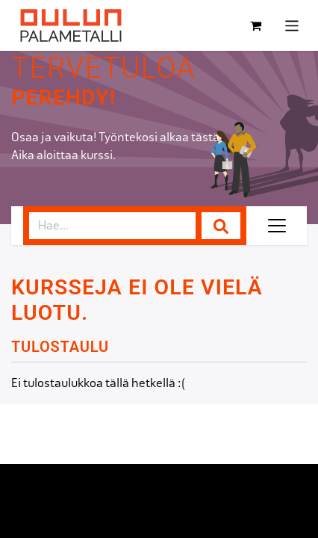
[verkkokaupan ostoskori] (256, 25)
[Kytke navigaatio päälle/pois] (292, 25)
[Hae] (221, 225)
